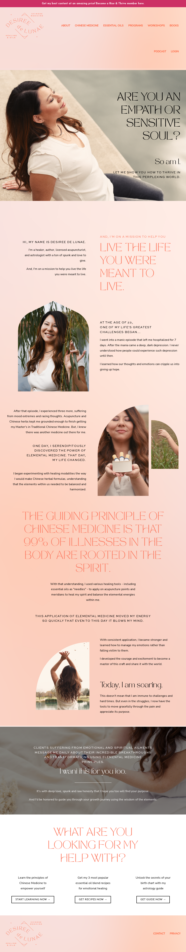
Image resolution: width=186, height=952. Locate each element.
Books (174, 25)
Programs (135, 25)
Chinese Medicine (86, 25)
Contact (159, 933)
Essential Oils (113, 25)
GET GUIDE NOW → (153, 899)
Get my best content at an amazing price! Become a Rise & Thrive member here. (93, 3)
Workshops (156, 25)
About (65, 25)
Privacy (175, 933)
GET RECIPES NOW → (93, 899)
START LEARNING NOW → (32, 899)
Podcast (160, 51)
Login (175, 51)
